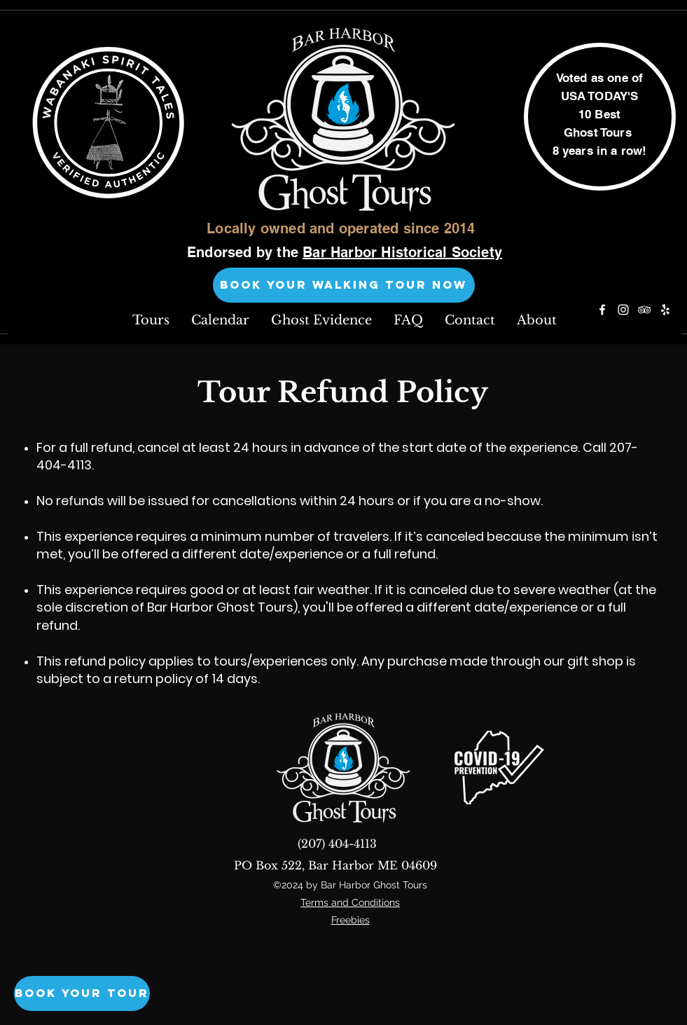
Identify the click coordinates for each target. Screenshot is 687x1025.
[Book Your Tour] (82, 993)
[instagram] (623, 310)
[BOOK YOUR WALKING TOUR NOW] (344, 285)
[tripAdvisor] (644, 310)
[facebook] (602, 310)
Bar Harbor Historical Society (402, 252)
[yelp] (665, 310)
